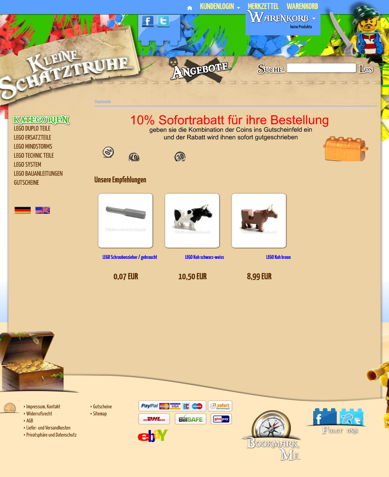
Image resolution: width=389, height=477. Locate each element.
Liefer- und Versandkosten (48, 428)
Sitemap (100, 414)
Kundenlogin (220, 7)
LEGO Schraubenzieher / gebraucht (129, 257)
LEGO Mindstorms (33, 147)
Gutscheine (26, 183)
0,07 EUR (125, 276)
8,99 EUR (259, 276)
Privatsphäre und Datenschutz (51, 435)
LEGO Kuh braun (279, 257)
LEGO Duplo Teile (32, 129)
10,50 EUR (192, 276)
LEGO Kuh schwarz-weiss (204, 257)
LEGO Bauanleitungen (38, 174)
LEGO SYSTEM (27, 165)
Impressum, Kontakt (43, 407)
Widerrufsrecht (39, 414)
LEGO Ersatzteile (32, 138)
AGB (29, 421)
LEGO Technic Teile (34, 156)
